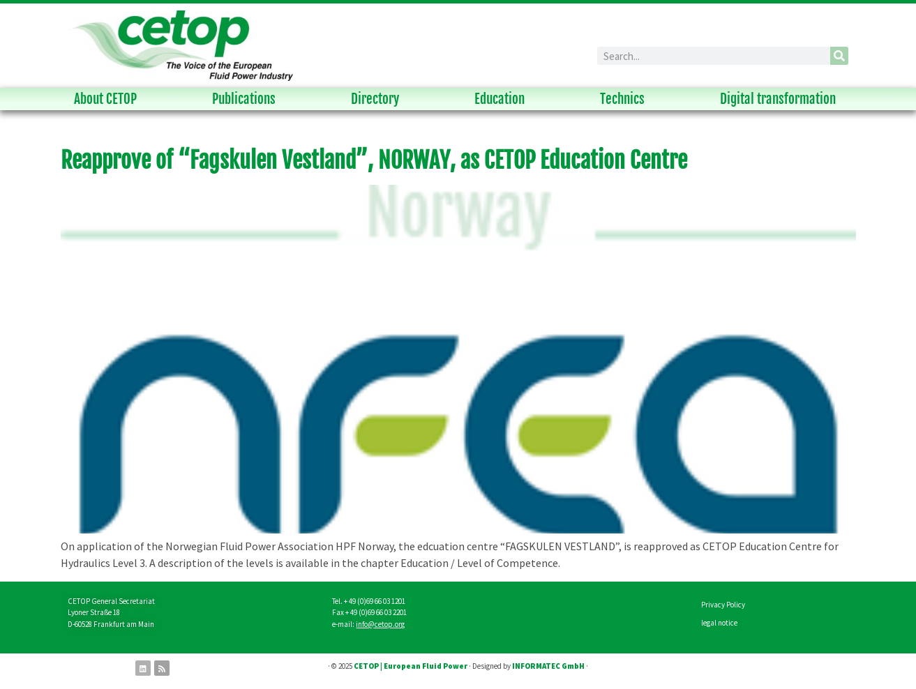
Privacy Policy (723, 605)
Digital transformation (781, 99)
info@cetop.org (380, 624)
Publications (247, 99)
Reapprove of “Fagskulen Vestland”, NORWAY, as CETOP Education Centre (374, 160)
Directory (378, 99)
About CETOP (109, 99)
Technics (626, 99)
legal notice (719, 623)
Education (503, 99)
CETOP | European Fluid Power (410, 666)
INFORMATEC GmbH (548, 666)
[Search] (839, 56)
